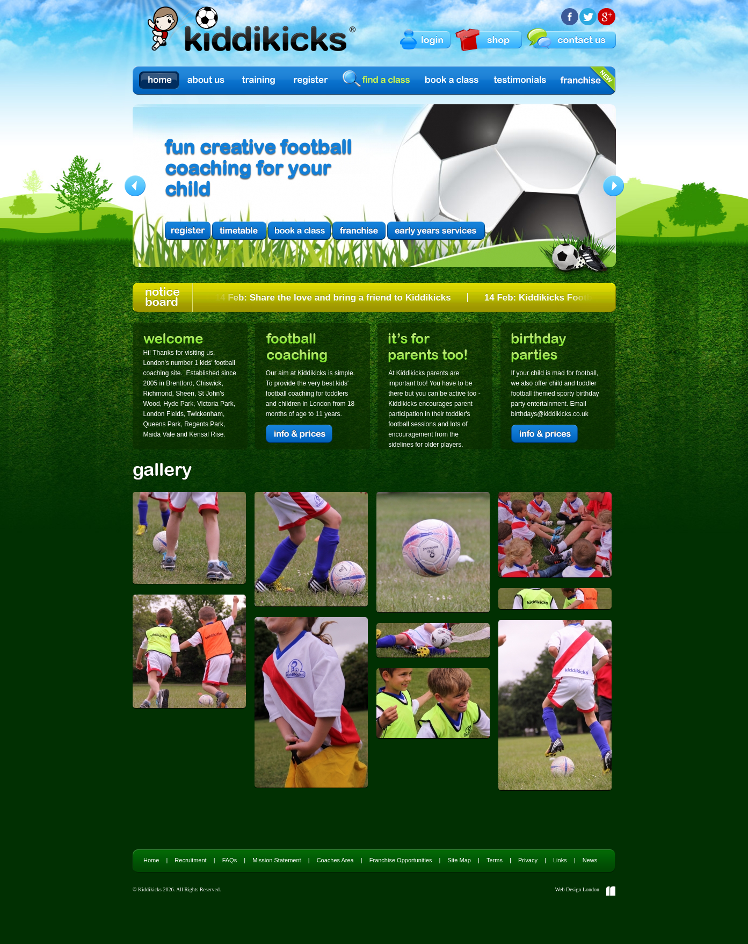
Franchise (580, 80)
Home (159, 80)
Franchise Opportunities (400, 860)
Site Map (459, 860)
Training (259, 80)
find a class (378, 79)
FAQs (229, 860)
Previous (135, 185)
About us (206, 80)
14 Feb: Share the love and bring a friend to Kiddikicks (334, 297)
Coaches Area (335, 860)
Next (613, 185)
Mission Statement (276, 860)
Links (560, 860)
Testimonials (520, 80)
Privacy (528, 860)
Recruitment (190, 860)
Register (311, 80)
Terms (494, 860)
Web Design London (577, 889)
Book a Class (452, 80)
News (590, 860)
